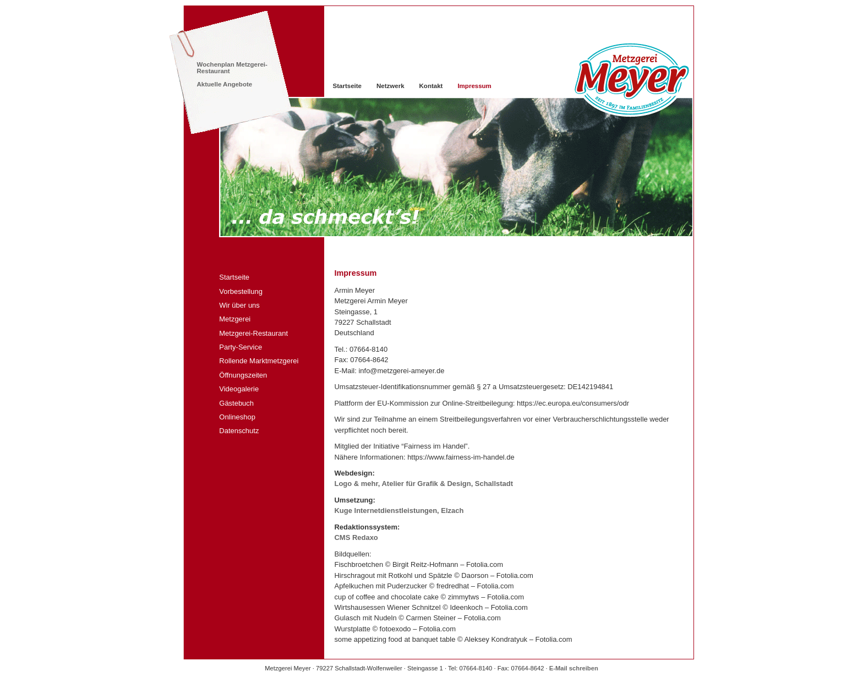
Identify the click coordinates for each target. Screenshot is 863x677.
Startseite (234, 277)
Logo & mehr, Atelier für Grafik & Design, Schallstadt (424, 483)
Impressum (474, 86)
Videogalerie (239, 389)
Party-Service (240, 347)
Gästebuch (236, 403)
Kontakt (431, 86)
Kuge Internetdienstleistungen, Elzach (399, 510)
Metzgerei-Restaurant (253, 333)
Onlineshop (237, 417)
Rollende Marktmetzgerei (258, 361)
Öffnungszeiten (243, 375)
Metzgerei (234, 319)
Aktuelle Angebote (225, 84)
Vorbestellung (241, 291)
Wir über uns (239, 305)
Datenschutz (239, 431)
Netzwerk (390, 86)
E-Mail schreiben (573, 668)
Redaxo (356, 537)
